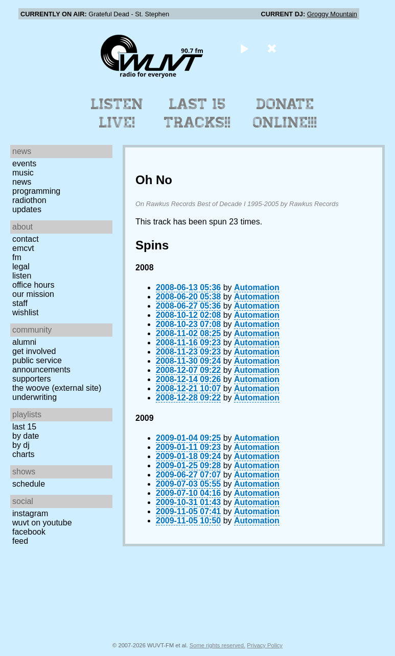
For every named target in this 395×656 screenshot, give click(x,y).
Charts (23, 454)
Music (23, 172)
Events (24, 163)
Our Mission (33, 294)
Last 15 (24, 426)
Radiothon (29, 200)
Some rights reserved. (217, 645)
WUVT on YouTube (42, 522)
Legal (21, 266)
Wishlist (25, 312)
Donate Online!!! (285, 113)
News (21, 182)
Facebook (28, 531)
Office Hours (33, 285)
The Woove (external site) (56, 388)
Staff (20, 303)
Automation (257, 287)
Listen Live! (117, 113)
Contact (25, 239)
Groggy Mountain (332, 14)
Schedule (28, 484)
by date (25, 436)
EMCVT (23, 248)
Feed (20, 541)
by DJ (21, 445)
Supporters (31, 378)
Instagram (30, 513)
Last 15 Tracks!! (197, 113)
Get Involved (34, 351)
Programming (36, 191)
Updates (26, 209)
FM (16, 257)
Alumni (24, 342)
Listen (21, 275)
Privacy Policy (265, 645)
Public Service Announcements (41, 365)
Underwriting (34, 397)
